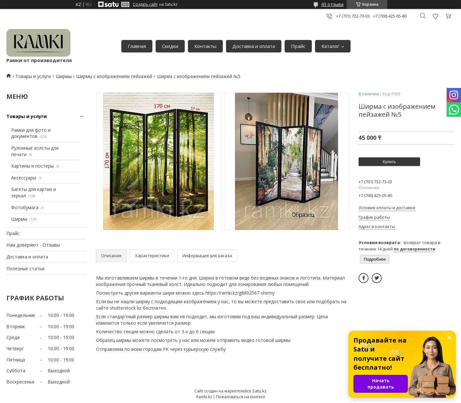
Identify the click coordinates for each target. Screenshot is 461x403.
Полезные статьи (25, 268)
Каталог (330, 46)
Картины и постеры (32, 166)
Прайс (298, 46)
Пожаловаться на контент (240, 396)
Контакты (205, 46)
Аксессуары (23, 178)
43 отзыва (332, 4)
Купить (389, 161)
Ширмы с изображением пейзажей (114, 76)
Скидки (170, 46)
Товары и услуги (33, 76)
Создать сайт (145, 4)
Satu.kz (259, 391)
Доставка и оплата (253, 46)
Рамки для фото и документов (31, 133)
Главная (137, 46)
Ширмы (64, 76)
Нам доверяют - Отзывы (33, 245)
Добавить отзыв (435, 16)
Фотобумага (24, 207)
